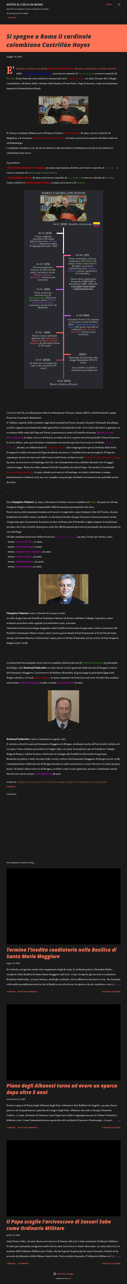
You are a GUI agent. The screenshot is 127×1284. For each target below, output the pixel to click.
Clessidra (12, 17)
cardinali (21, 782)
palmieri (69, 782)
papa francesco (81, 782)
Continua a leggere (111, 991)
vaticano (94, 782)
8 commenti (23, 1263)
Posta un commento (28, 991)
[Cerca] (109, 4)
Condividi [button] (10, 786)
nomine (60, 782)
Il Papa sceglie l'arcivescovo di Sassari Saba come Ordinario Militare (58, 1225)
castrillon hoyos (35, 782)
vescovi (103, 782)
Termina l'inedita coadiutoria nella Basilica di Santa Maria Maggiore (61, 953)
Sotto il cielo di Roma (24, 4)
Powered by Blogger (63, 1274)
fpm (70, 1278)
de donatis (50, 782)
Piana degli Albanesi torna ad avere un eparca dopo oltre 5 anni (61, 1089)
